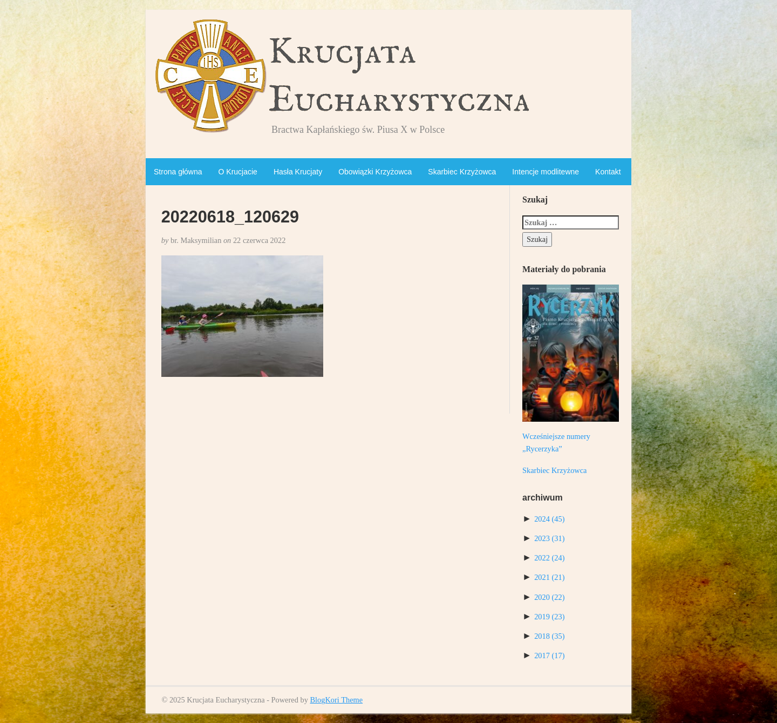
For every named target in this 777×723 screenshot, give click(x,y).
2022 (549, 557)
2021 (549, 577)
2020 (549, 597)
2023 (549, 538)
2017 (549, 655)
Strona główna (178, 171)
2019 (549, 616)
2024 (549, 519)
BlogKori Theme (336, 699)
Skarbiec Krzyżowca (462, 171)
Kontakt (608, 171)
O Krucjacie (238, 171)
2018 (549, 636)
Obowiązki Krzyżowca (375, 171)
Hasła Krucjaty (298, 171)
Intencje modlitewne (545, 171)
